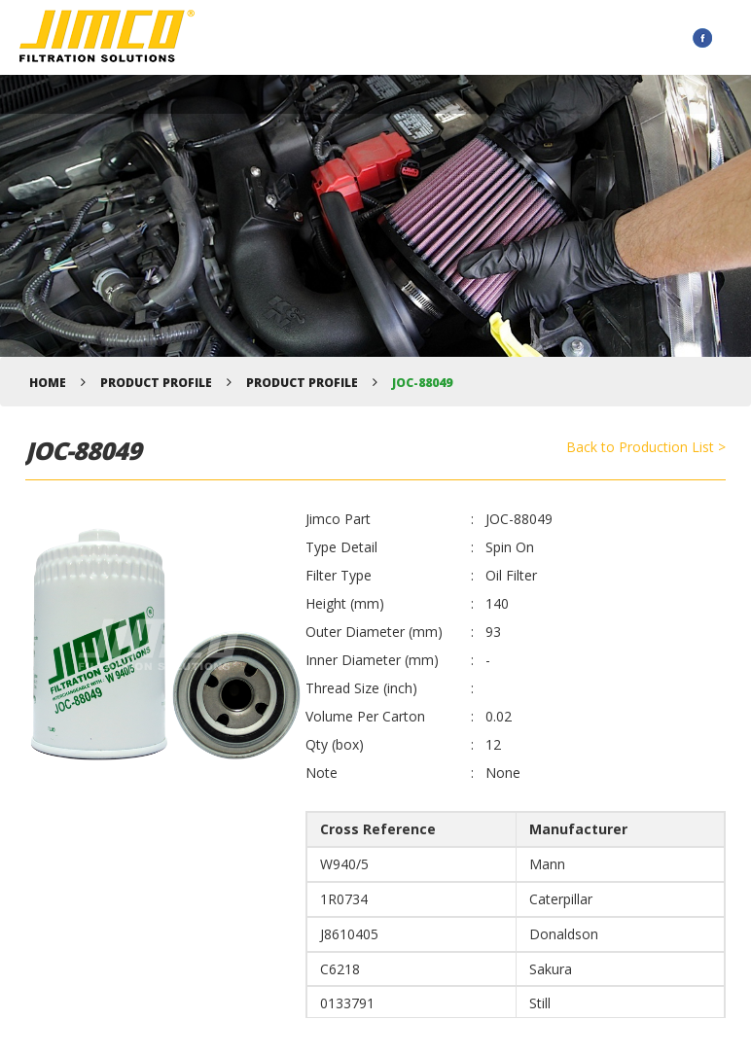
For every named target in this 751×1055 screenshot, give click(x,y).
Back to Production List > (646, 447)
